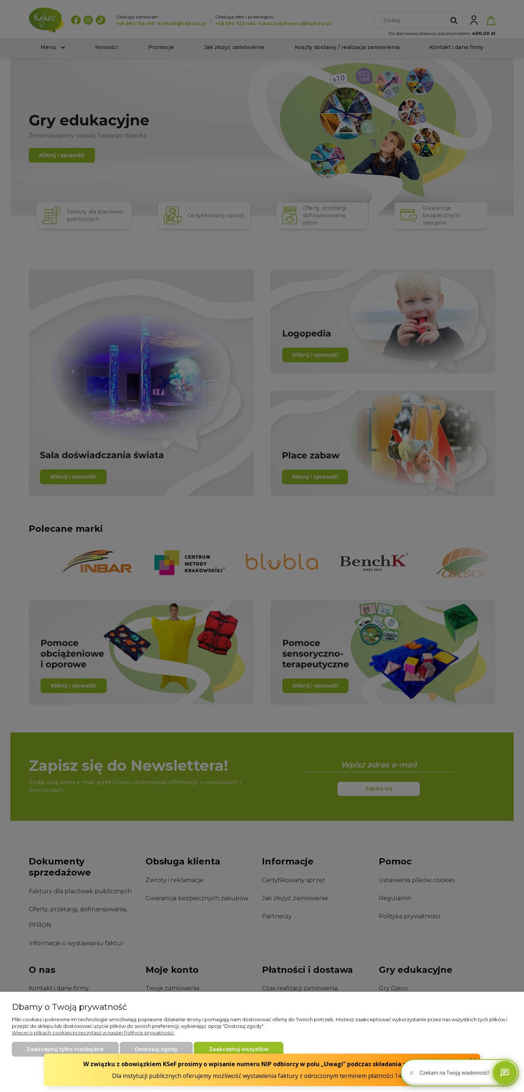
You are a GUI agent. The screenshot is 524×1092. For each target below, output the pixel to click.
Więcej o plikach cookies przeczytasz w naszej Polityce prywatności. (93, 1033)
